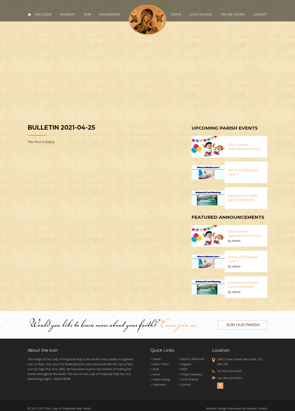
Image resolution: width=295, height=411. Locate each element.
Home (29, 14)
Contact (260, 14)
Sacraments (109, 14)
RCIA (156, 369)
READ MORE (62, 379)
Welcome (43, 14)
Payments (159, 384)
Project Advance (191, 374)
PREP (184, 369)
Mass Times (161, 364)
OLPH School (200, 14)
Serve (176, 14)
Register (185, 364)
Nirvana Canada (256, 408)
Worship (67, 14)
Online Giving (233, 14)
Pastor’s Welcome (192, 359)
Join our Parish (243, 324)
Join (87, 14)
